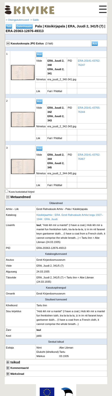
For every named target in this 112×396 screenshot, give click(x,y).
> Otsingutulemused (17, 19)
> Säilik (34, 19)
